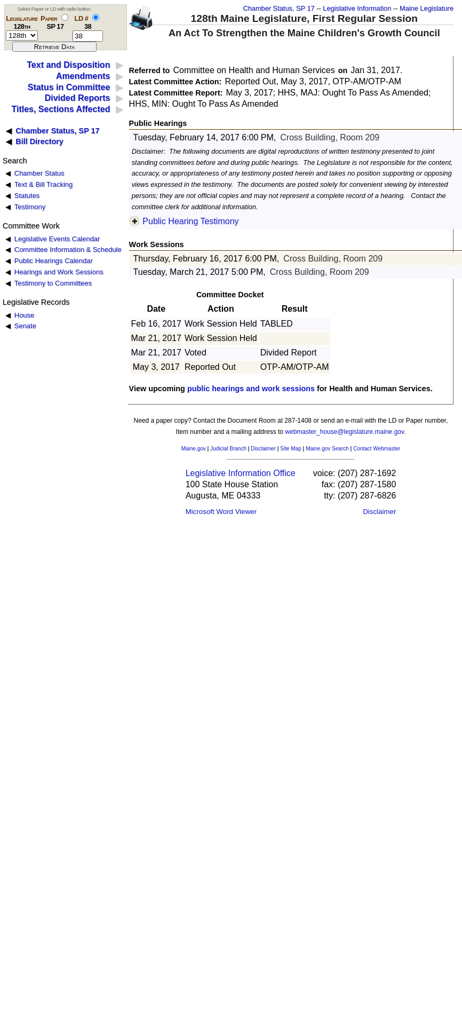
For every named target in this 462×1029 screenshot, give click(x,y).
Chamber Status (39, 173)
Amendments (83, 76)
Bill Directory (39, 141)
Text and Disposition (68, 64)
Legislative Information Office (241, 473)
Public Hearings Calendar (53, 261)
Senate (25, 326)
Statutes (27, 196)
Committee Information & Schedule (68, 250)
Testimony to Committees (53, 283)
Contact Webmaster (376, 449)
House (24, 315)
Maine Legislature (426, 8)
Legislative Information (357, 8)
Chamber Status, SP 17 (278, 8)
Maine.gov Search (327, 449)
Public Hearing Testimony (190, 221)
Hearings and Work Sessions (58, 272)
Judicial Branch (228, 449)
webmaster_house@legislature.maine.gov (344, 432)
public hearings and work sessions (251, 388)
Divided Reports (77, 97)
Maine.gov (193, 449)
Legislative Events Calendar (57, 239)
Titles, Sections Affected (60, 109)
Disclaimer (263, 449)
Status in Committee (69, 87)
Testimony (29, 207)
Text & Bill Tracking (43, 184)
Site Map (290, 449)
